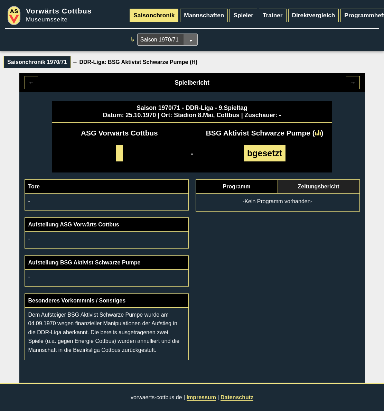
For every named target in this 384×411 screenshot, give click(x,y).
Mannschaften (204, 15)
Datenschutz (237, 397)
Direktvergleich (313, 15)
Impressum (201, 397)
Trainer (273, 15)
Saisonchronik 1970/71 (37, 62)
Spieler (243, 15)
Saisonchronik (154, 15)
